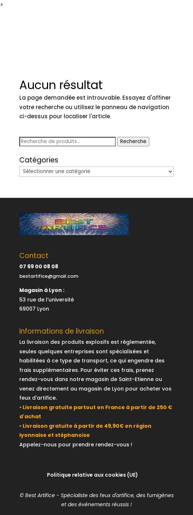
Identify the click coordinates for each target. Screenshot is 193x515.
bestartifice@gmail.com (48, 276)
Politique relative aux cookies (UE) (92, 475)
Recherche (133, 141)
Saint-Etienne (136, 379)
